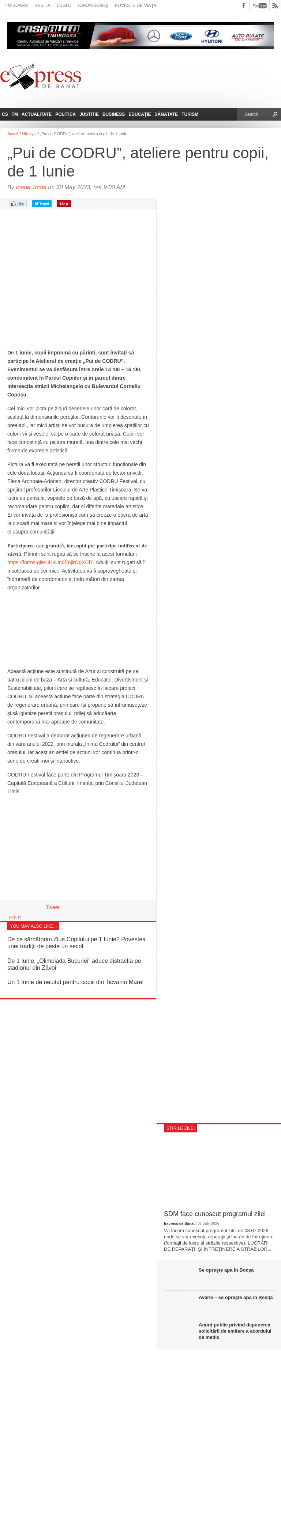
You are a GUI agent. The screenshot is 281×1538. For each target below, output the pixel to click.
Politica (65, 114)
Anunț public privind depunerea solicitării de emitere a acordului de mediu (235, 1331)
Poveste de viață (136, 5)
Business (113, 114)
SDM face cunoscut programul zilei (215, 1214)
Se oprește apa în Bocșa (226, 1270)
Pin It (15, 917)
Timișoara (16, 5)
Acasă (13, 134)
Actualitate (37, 114)
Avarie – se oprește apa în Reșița (236, 1297)
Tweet (52, 907)
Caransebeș (93, 5)
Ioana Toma (31, 187)
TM (15, 114)
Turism (189, 114)
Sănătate (166, 114)
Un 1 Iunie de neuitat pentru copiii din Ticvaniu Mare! (75, 982)
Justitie (89, 114)
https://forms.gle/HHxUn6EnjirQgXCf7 (50, 562)
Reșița (42, 5)
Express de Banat (179, 1224)
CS (5, 114)
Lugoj (64, 5)
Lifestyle (29, 134)
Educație (139, 114)
